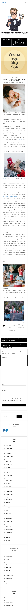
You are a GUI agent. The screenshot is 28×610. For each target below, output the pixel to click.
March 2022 (8, 513)
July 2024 (8, 467)
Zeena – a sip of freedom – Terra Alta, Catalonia (14, 80)
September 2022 (9, 497)
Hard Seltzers (9, 567)
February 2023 (9, 488)
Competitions (9, 556)
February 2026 (9, 448)
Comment (5, 357)
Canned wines (14, 77)
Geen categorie (9, 564)
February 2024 (9, 475)
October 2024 (9, 461)
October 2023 (9, 480)
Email (4, 384)
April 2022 (8, 510)
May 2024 (8, 472)
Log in (7, 597)
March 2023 (8, 486)
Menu (4, 2)
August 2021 (9, 532)
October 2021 (9, 526)
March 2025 (8, 453)
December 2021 (9, 521)
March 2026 (8, 445)
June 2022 (8, 505)
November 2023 (9, 478)
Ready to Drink (9, 575)
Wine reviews (9, 583)
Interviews (8, 570)
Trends (7, 581)
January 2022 (9, 518)
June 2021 (8, 537)
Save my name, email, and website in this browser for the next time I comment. (13, 399)
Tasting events (9, 578)
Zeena (21, 139)
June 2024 (8, 469)
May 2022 (8, 507)
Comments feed (9, 602)
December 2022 (9, 491)
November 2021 (9, 524)
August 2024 (9, 464)
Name (4, 377)
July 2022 (8, 502)
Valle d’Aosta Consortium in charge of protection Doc (12, 344)
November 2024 (9, 459)
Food (7, 562)
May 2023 (8, 483)
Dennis (6, 82)
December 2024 (9, 456)
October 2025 (9, 450)
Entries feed (8, 600)
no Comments (19, 82)
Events (7, 559)
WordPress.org (9, 605)
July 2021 (8, 534)
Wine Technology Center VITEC (11, 196)
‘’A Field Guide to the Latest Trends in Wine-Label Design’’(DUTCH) (12, 339)
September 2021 (9, 529)
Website (4, 390)
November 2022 (9, 494)
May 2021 (8, 540)
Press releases (9, 572)
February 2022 (9, 515)
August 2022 (9, 499)
